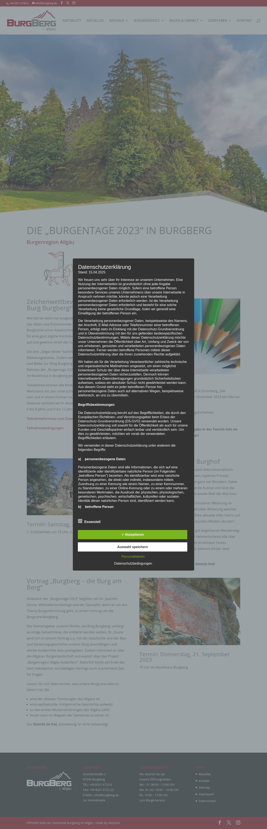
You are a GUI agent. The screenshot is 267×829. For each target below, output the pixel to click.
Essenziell (89, 521)
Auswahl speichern (132, 547)
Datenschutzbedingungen (133, 563)
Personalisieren (133, 556)
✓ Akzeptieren (132, 534)
